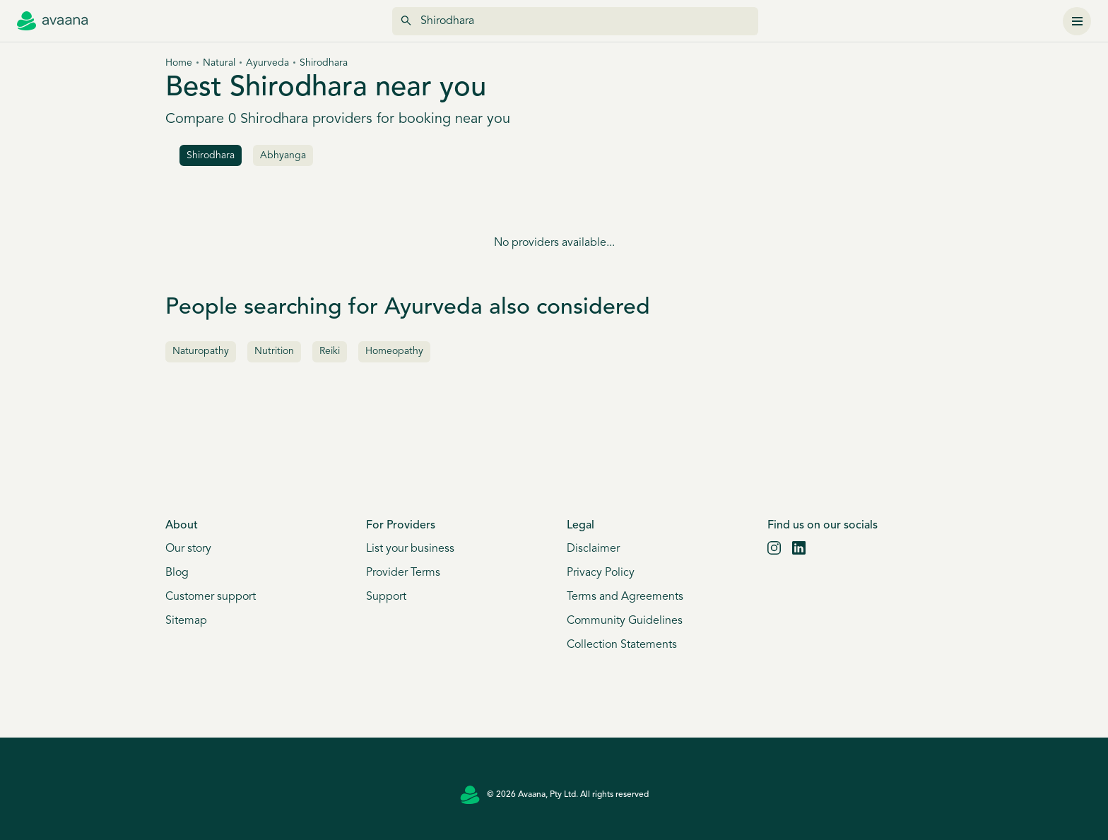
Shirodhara (211, 155)
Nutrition (274, 351)
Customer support (210, 597)
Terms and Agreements (625, 597)
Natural (219, 63)
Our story (188, 549)
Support (386, 597)
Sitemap (186, 621)
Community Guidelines (625, 621)
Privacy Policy (601, 573)
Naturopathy (200, 351)
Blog (177, 573)
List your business (410, 549)
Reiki (329, 351)
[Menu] (1077, 21)
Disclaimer (593, 549)
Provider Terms (403, 573)
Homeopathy (394, 351)
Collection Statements (622, 645)
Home (178, 63)
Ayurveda (267, 63)
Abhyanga (283, 155)
